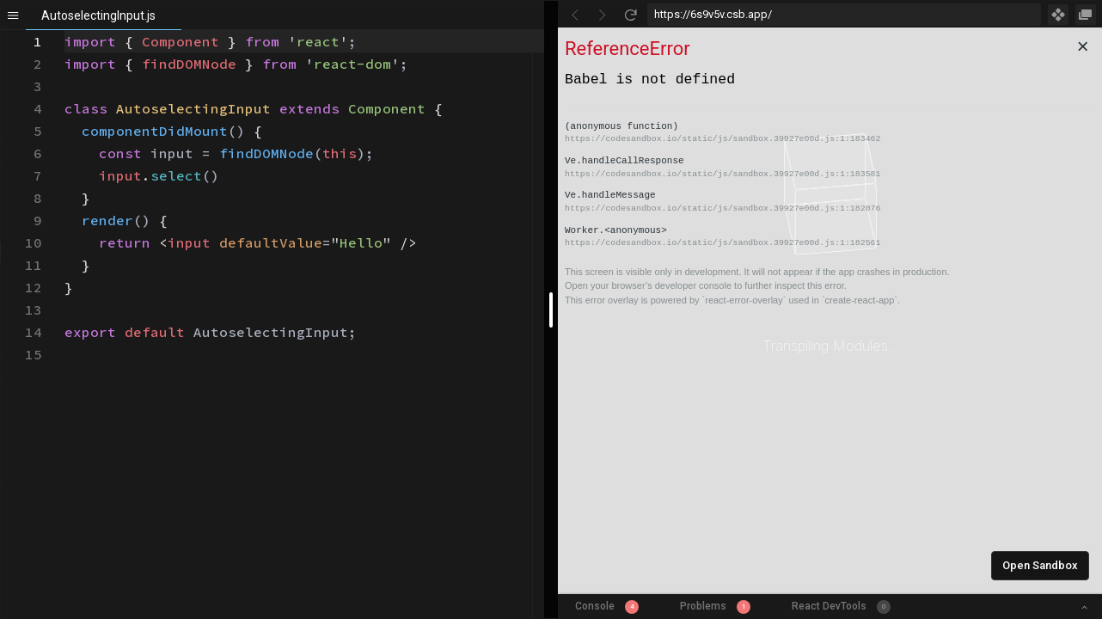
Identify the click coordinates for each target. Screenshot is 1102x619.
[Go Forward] (602, 14)
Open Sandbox (1040, 565)
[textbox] (64, 30)
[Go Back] (575, 14)
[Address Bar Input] (844, 14)
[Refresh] (630, 14)
